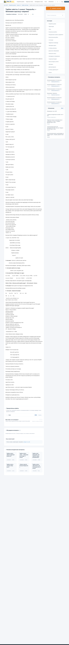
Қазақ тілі (19, 5)
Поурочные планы (29, 1)
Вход (62, 1)
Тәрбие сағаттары (25, 5)
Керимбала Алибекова (11, 14)
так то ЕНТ (6, 5)
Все (62, 108)
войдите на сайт (27, 441)
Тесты (46, 1)
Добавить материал (56, 8)
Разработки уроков (20, 1)
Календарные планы (39, 1)
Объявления (51, 1)
